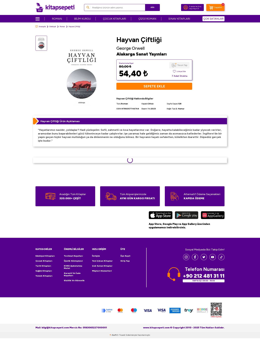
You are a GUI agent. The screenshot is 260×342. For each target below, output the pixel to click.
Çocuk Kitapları (43, 261)
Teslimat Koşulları (73, 256)
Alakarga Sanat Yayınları (141, 54)
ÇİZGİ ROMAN (147, 18)
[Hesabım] (186, 7)
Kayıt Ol (196, 8)
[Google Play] (186, 215)
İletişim (96, 256)
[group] (81, 74)
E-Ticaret (121, 335)
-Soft (113, 335)
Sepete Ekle (154, 86)
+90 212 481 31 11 (204, 276)
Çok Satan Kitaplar (102, 266)
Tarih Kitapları (43, 266)
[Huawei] (213, 215)
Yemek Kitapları (43, 276)
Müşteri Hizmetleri (102, 271)
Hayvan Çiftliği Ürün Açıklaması (60, 121)
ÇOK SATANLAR (213, 18)
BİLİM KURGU (82, 18)
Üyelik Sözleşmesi (73, 261)
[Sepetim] (215, 7)
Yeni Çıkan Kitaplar (102, 261)
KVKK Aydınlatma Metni (73, 267)
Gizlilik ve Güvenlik (74, 280)
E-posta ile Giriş (195, 6)
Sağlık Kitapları (43, 271)
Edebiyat (52, 26)
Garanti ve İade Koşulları (72, 274)
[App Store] (160, 215)
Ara (152, 7)
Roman (62, 26)
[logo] (55, 7)
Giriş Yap (125, 261)
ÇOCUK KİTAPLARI (114, 18)
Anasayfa (40, 26)
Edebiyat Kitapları (45, 256)
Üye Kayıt (125, 256)
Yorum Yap (182, 65)
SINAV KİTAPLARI (179, 18)
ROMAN (57, 18)
